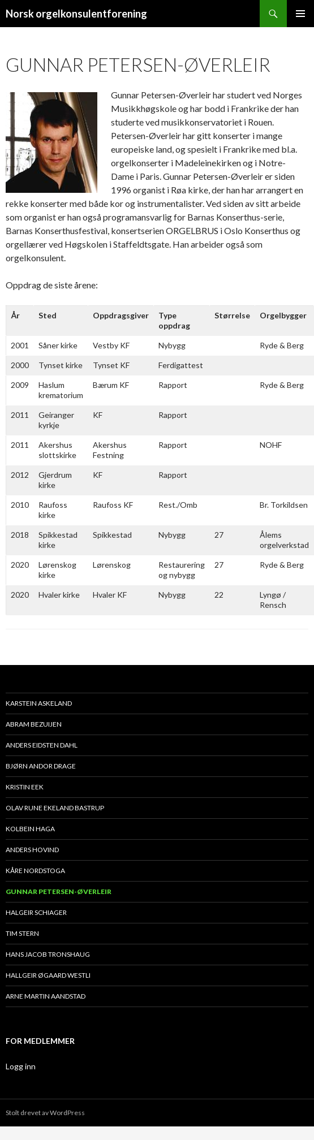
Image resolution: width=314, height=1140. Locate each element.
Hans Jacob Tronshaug (48, 954)
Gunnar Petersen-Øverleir (58, 891)
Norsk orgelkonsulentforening (76, 13)
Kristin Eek (25, 787)
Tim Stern (22, 933)
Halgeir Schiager (36, 912)
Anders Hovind (32, 849)
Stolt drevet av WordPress (45, 1112)
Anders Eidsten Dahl (42, 745)
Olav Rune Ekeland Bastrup (55, 808)
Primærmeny (300, 13)
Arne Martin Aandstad (45, 996)
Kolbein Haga (30, 828)
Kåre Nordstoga (35, 870)
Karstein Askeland (39, 703)
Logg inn (21, 1066)
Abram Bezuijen (34, 724)
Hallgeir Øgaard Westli (48, 975)
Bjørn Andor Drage (41, 766)
